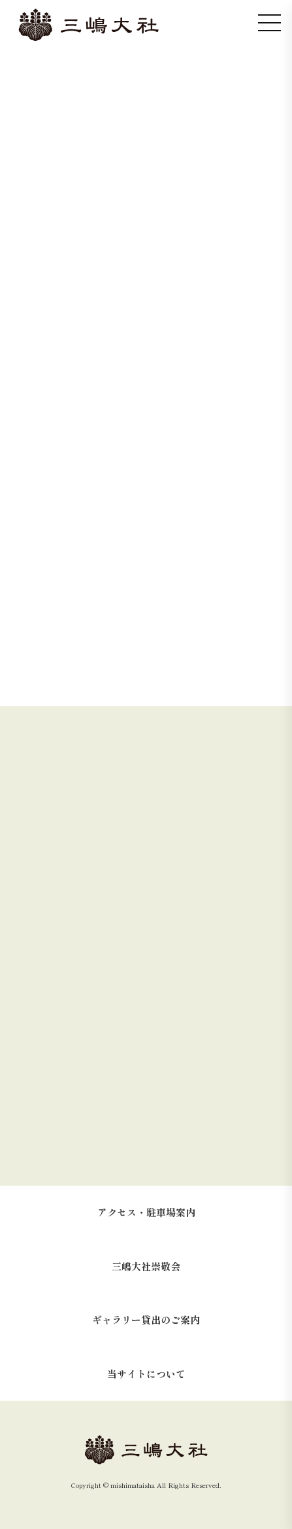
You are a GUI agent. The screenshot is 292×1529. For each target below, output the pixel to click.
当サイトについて (146, 1373)
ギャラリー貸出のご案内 (146, 1319)
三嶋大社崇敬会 (146, 1266)
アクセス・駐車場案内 (146, 1212)
